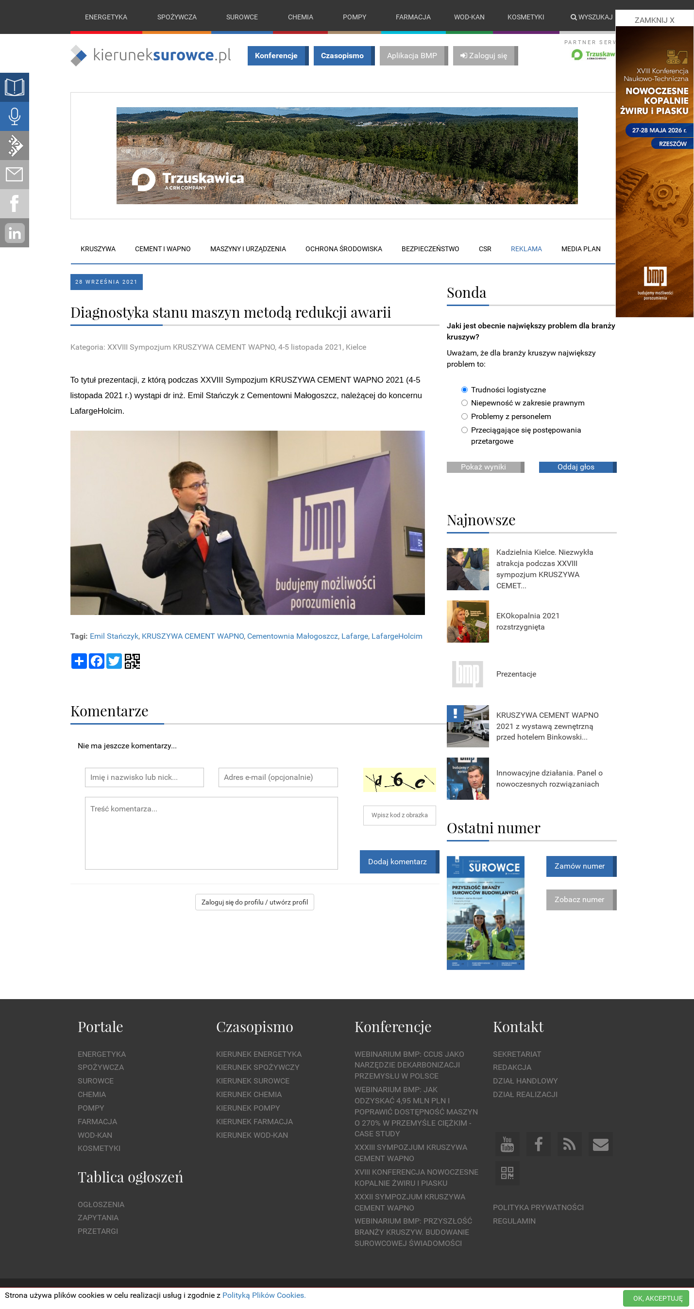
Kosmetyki (526, 17)
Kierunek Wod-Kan (252, 1135)
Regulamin (514, 1221)
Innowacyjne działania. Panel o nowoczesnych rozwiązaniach (549, 778)
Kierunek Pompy (248, 1108)
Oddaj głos (576, 466)
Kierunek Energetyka (259, 1054)
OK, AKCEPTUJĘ (658, 1298)
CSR (485, 249)
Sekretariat (517, 1054)
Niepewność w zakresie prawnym (523, 403)
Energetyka (106, 17)
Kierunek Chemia (249, 1094)
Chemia (300, 17)
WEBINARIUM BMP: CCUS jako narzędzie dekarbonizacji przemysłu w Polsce (409, 1065)
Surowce (242, 17)
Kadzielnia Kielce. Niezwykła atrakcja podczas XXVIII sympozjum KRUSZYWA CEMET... (544, 569)
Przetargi (98, 1231)
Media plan (581, 249)
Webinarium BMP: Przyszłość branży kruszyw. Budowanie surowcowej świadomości (413, 1232)
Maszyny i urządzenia (248, 249)
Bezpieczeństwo (430, 249)
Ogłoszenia (101, 1204)
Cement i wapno (163, 249)
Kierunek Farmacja (254, 1121)
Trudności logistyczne (503, 389)
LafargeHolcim (397, 636)
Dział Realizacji (525, 1094)
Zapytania (98, 1218)
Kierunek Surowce (252, 1080)
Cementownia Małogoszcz (292, 636)
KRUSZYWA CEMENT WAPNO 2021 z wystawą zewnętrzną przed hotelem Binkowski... (547, 726)
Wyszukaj (592, 17)
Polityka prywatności (538, 1207)
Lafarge (354, 636)
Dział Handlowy (525, 1080)
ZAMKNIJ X (655, 20)
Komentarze (109, 710)
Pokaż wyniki (483, 466)
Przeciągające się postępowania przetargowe (521, 435)
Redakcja (512, 1067)
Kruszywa (98, 249)
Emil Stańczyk (114, 636)
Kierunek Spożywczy (258, 1067)
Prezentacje (516, 674)
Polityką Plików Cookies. (264, 1295)
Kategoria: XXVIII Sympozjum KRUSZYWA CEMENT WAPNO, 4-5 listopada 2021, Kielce (218, 347)
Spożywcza (177, 17)
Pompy (354, 17)
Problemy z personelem (506, 416)
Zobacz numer (579, 899)
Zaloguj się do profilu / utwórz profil (255, 902)
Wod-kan (469, 17)
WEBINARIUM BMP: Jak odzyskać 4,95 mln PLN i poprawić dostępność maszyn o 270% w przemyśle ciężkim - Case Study (416, 1111)
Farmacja (413, 17)
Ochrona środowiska (343, 249)
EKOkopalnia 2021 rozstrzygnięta (528, 621)
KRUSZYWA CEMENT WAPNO (193, 636)
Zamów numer (580, 866)
